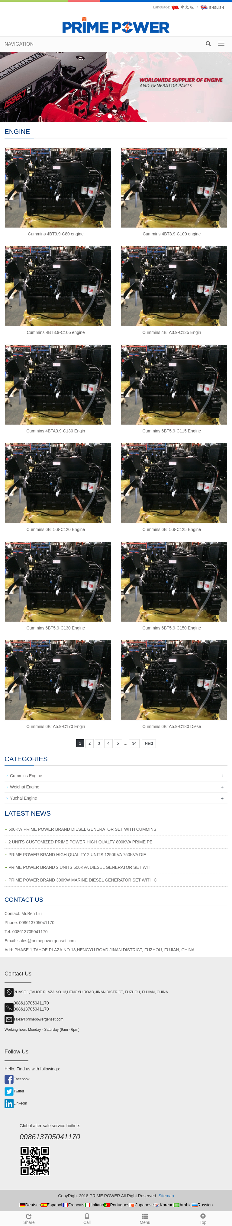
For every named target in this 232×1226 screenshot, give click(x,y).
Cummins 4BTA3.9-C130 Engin (55, 431)
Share (29, 1218)
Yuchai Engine (23, 798)
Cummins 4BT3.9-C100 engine (172, 233)
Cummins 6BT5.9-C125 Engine (172, 529)
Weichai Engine (24, 786)
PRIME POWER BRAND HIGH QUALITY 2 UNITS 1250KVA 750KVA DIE (77, 854)
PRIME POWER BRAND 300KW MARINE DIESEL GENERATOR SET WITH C (82, 880)
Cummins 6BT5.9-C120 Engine (56, 529)
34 (134, 743)
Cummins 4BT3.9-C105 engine (56, 332)
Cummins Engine (26, 775)
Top (203, 1218)
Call (87, 1218)
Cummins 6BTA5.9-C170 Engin (55, 726)
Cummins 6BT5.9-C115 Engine (172, 431)
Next (149, 743)
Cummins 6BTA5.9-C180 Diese (171, 726)
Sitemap (166, 1195)
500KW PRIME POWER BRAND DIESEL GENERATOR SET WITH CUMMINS (82, 829)
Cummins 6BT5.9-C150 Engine (172, 628)
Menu (145, 1218)
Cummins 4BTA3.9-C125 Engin (171, 332)
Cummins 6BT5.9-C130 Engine (56, 628)
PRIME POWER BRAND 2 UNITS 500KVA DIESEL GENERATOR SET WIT (79, 867)
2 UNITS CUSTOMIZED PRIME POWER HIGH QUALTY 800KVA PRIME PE (80, 841)
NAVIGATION (19, 44)
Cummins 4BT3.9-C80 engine (55, 233)
